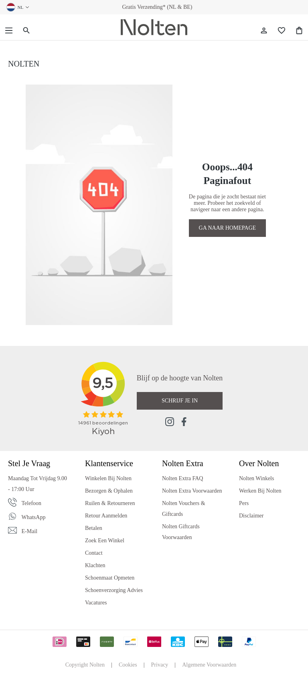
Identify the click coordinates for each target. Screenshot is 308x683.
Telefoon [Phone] (32, 503)
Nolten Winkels (256, 478)
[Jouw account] (264, 30)
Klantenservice (109, 463)
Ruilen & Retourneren (110, 503)
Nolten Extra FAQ (182, 478)
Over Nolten (259, 463)
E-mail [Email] (30, 531)
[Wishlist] (281, 30)
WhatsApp (34, 517)
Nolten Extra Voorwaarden (192, 491)
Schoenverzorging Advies (114, 590)
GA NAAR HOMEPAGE (227, 228)
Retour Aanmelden (106, 516)
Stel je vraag (29, 463)
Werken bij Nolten (260, 491)
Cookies (128, 665)
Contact (94, 553)
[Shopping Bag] (299, 30)
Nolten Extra (182, 463)
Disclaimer (251, 516)
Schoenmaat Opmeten (109, 578)
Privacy (159, 665)
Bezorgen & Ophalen (109, 491)
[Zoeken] (26, 30)
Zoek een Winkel (104, 541)
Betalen (93, 528)
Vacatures (96, 603)
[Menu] (9, 30)
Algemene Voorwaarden (209, 665)
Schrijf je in (180, 401)
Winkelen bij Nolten (108, 478)
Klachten (95, 565)
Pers (244, 503)
